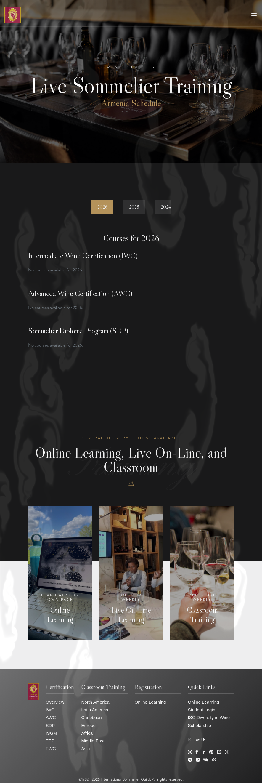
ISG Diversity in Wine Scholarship (209, 721)
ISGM (51, 733)
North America (95, 701)
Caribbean (91, 717)
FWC (51, 748)
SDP (50, 725)
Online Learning (150, 701)
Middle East (93, 740)
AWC (51, 717)
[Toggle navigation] (254, 16)
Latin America (94, 709)
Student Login (202, 709)
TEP (50, 740)
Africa (87, 733)
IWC (50, 709)
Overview (55, 701)
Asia (85, 748)
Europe (88, 725)
